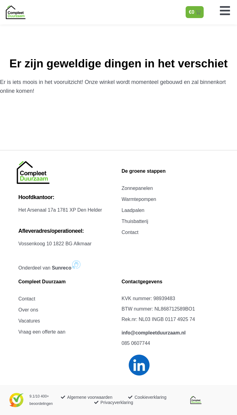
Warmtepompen (139, 199)
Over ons (28, 309)
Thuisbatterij (135, 221)
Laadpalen (133, 210)
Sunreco (67, 267)
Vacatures (29, 320)
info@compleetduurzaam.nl (154, 332)
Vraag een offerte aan (41, 331)
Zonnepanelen (137, 188)
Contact (130, 232)
